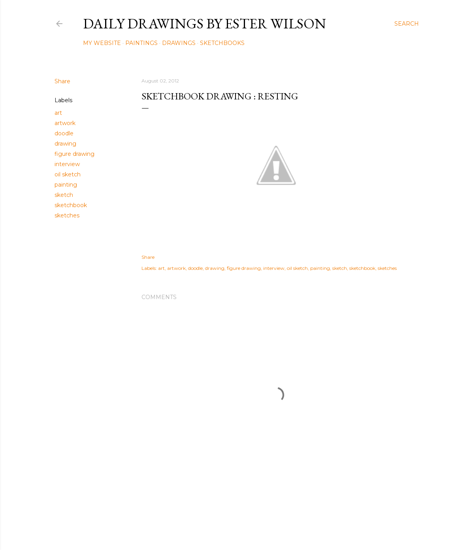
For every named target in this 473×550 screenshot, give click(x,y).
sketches (67, 215)
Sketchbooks (222, 43)
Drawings (179, 43)
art (58, 112)
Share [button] (62, 81)
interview (67, 164)
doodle (64, 133)
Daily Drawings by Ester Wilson (204, 23)
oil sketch (68, 174)
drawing (65, 143)
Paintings (141, 43)
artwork (65, 123)
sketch (64, 194)
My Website (102, 43)
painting (66, 184)
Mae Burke (257, 527)
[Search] (406, 23)
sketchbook (71, 205)
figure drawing (74, 153)
